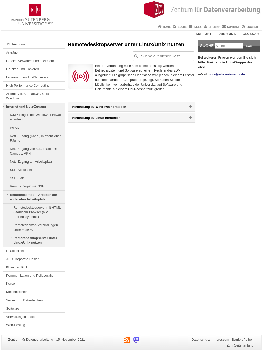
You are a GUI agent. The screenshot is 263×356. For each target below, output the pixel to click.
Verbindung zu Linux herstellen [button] (104, 119)
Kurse (10, 284)
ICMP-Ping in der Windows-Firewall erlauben (35, 117)
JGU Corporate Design (22, 259)
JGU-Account (16, 44)
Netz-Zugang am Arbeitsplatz (31, 162)
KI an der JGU (16, 267)
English (252, 27)
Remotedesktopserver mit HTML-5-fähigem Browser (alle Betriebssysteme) (37, 212)
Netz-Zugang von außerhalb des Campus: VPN (33, 151)
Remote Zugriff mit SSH (27, 186)
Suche (182, 27)
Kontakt (233, 27)
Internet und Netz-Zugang (26, 106)
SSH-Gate (17, 178)
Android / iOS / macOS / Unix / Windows (28, 96)
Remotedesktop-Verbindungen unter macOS (35, 227)
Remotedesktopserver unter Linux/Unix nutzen (35, 240)
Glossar (250, 34)
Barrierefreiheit (242, 339)
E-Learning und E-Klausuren (27, 77)
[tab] (131, 106)
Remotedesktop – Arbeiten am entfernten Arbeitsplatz (33, 197)
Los (249, 46)
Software (12, 308)
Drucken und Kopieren (22, 69)
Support (204, 34)
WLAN (14, 128)
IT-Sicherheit (15, 251)
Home (167, 27)
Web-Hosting (15, 325)
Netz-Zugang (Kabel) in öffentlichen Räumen (35, 138)
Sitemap (214, 27)
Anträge (12, 52)
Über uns (227, 34)
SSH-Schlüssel (21, 170)
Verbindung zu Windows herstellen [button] (107, 108)
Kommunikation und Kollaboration (30, 275)
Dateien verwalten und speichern (30, 61)
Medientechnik (16, 292)
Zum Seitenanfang (240, 345)
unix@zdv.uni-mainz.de (227, 74)
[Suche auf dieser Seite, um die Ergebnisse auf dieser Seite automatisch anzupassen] (163, 56)
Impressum (221, 339)
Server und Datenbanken (24, 300)
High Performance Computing (28, 85)
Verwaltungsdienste (20, 317)
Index (198, 27)
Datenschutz (201, 339)
